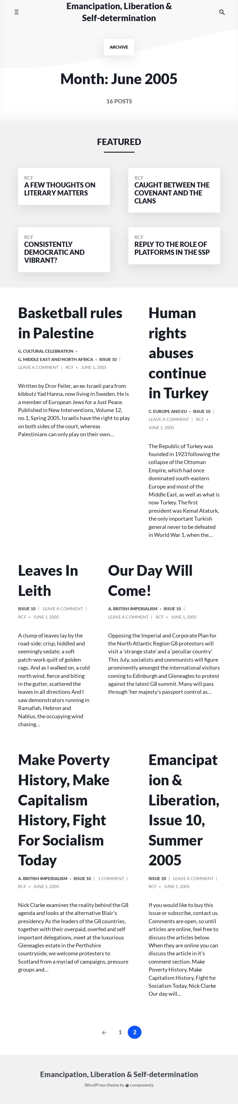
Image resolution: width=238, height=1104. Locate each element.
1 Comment (111, 879)
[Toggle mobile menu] (16, 12)
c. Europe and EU (168, 411)
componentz (139, 1085)
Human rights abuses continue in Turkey (179, 352)
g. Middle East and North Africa (55, 359)
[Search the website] (222, 12)
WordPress (95, 1085)
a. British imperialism (132, 608)
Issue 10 (108, 359)
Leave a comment (38, 368)
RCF (28, 177)
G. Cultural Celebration (46, 351)
